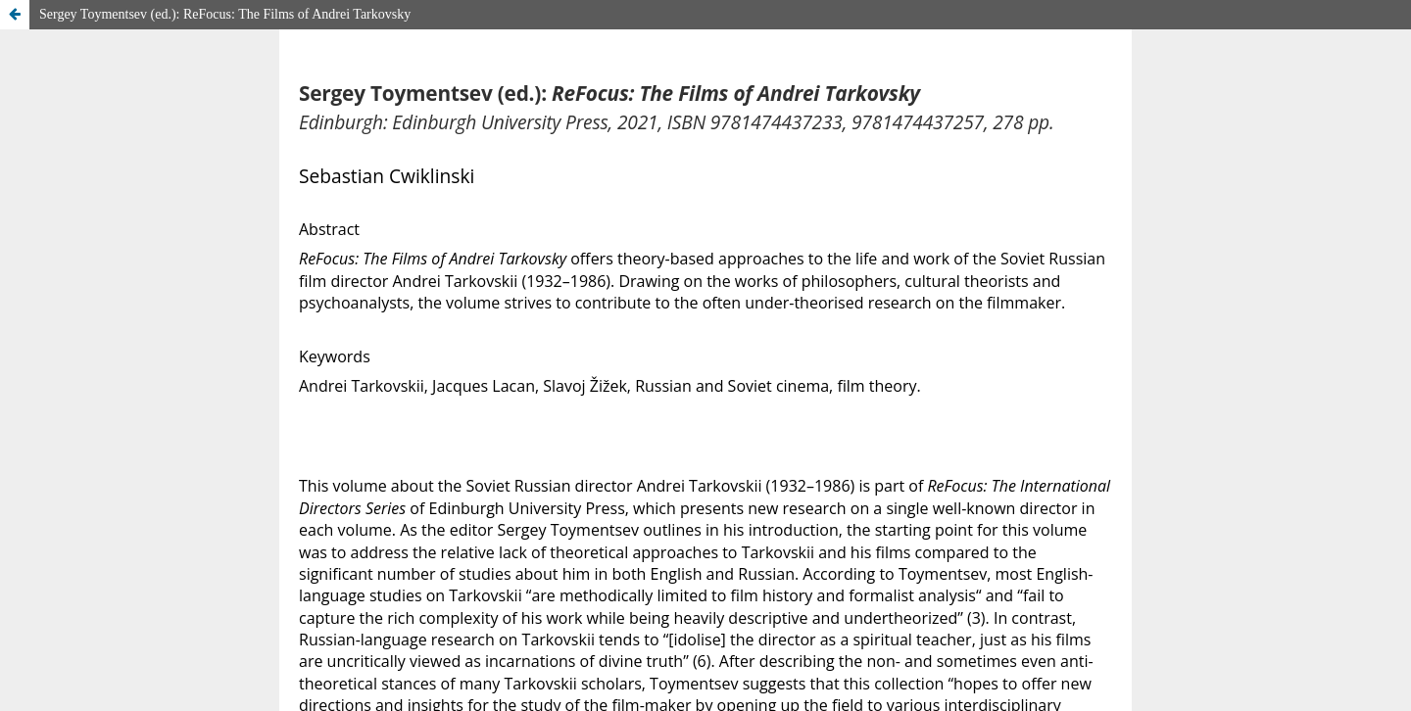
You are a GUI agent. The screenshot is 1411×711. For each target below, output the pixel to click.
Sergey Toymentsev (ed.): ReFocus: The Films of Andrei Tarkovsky (225, 14)
